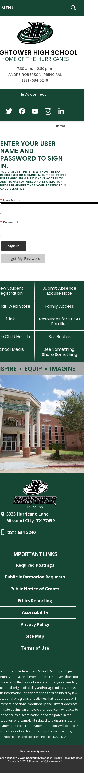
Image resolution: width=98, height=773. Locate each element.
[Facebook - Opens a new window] (21, 112)
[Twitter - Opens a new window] (8, 112)
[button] (73, 8)
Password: (9, 222)
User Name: (10, 200)
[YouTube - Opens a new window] (35, 112)
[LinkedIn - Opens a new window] (61, 112)
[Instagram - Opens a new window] (48, 112)
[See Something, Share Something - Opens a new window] (60, 352)
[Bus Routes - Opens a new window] (60, 336)
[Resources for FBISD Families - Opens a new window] (60, 321)
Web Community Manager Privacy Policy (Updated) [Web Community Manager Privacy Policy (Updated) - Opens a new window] (51, 758)
